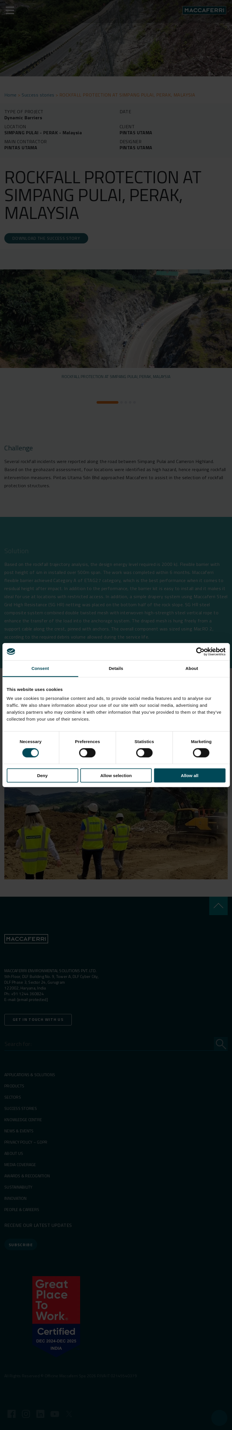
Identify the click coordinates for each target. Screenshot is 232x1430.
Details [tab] (116, 668)
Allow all (190, 775)
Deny (42, 775)
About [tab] (192, 668)
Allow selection (116, 775)
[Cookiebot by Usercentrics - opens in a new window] (200, 651)
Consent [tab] (40, 668)
